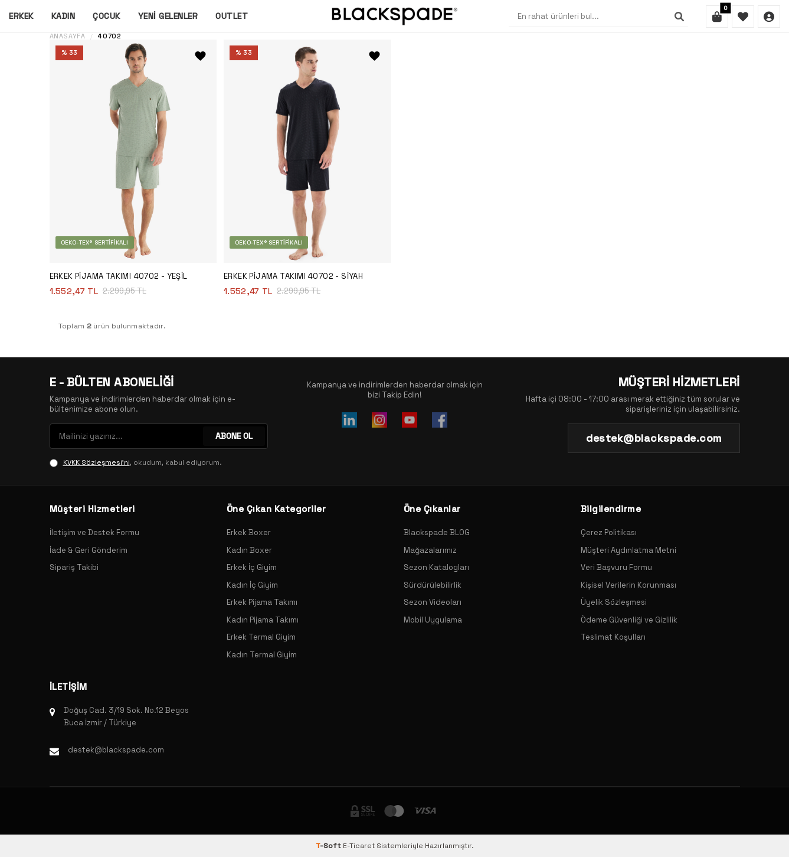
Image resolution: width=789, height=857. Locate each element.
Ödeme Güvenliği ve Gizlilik (629, 620)
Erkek (21, 16)
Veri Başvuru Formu (616, 567)
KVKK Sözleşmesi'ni (96, 462)
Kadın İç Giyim (252, 585)
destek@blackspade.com (116, 750)
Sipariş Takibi (74, 567)
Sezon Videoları (432, 602)
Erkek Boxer (249, 532)
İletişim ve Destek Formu (94, 532)
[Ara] (679, 16)
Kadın (63, 16)
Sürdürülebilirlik (432, 585)
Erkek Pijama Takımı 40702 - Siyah (293, 276)
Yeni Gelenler (168, 16)
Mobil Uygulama (433, 620)
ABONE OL (234, 436)
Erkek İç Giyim (252, 567)
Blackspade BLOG (437, 532)
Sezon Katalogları (436, 567)
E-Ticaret (359, 846)
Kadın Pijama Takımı (263, 620)
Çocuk (106, 16)
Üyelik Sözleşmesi (614, 602)
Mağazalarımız (430, 550)
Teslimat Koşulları (613, 637)
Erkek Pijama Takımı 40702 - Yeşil (119, 276)
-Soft (329, 846)
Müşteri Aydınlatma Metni (628, 550)
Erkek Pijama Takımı (262, 602)
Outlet (231, 16)
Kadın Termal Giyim (262, 655)
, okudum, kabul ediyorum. (136, 462)
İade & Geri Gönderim (88, 550)
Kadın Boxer (249, 550)
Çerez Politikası (609, 532)
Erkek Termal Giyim (261, 637)
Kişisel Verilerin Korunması (628, 585)
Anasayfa (68, 36)
